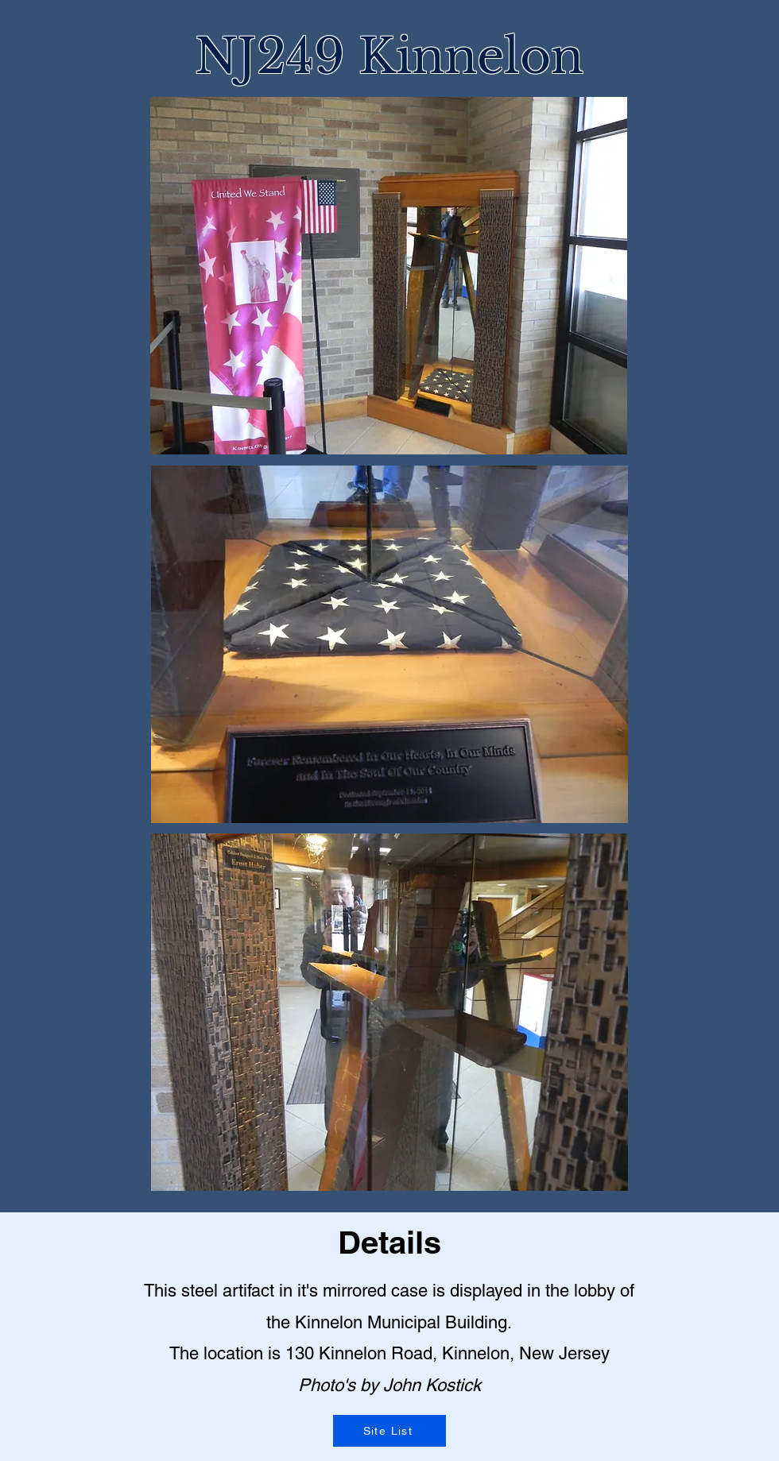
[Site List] (389, 1431)
